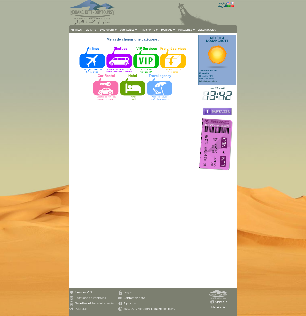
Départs (91, 30)
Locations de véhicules (90, 298)
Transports (147, 30)
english (223, 3)
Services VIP (83, 292)
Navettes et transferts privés (94, 303)
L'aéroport (107, 30)
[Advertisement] (217, 229)
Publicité (81, 309)
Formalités (185, 30)
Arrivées (76, 30)
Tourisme (166, 30)
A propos (130, 303)
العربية (222, 6)
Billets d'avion (207, 30)
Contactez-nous (134, 298)
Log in (128, 292)
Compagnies (127, 30)
